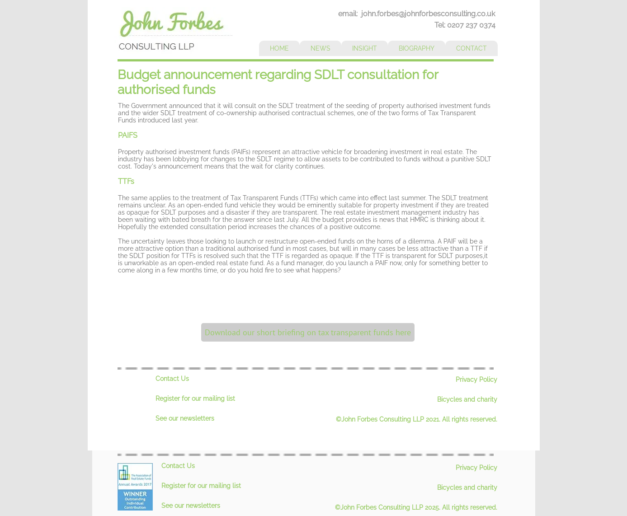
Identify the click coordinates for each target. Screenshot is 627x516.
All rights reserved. (469, 419)
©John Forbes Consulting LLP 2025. (388, 507)
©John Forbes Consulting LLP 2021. (389, 419)
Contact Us (172, 378)
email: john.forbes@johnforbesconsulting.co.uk (416, 13)
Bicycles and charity (467, 399)
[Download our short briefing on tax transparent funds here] (308, 332)
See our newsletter (183, 418)
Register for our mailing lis (194, 398)
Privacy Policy (476, 379)
